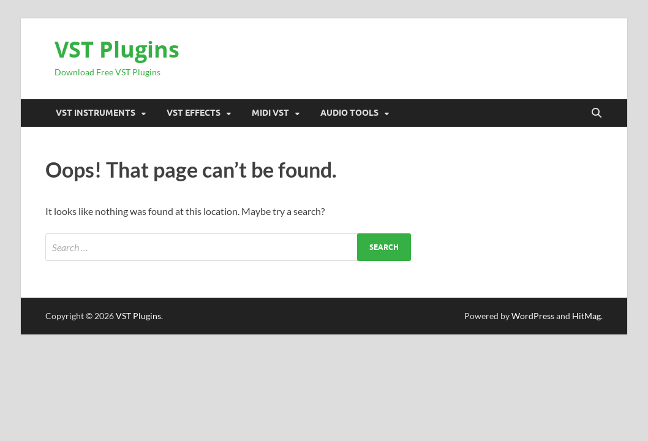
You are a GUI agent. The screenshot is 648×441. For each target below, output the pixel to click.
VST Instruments (95, 113)
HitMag (586, 316)
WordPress (532, 316)
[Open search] (596, 113)
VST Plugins (117, 49)
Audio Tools (349, 113)
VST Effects (193, 113)
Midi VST (270, 113)
